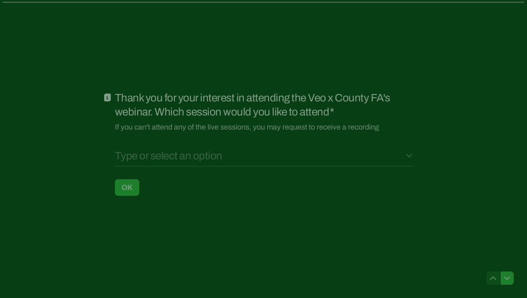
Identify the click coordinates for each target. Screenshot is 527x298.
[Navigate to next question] (507, 278)
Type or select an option (168, 155)
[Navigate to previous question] (493, 278)
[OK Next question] (127, 187)
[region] (81, 266)
